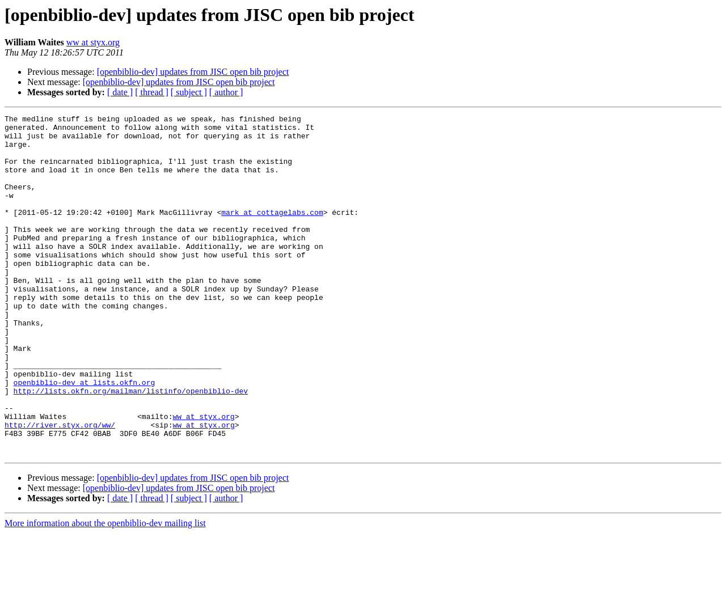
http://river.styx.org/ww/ (60, 488)
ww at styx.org (93, 42)
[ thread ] (151, 92)
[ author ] (226, 92)
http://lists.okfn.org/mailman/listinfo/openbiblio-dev (131, 447)
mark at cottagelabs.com (272, 232)
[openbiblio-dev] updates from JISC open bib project (193, 72)
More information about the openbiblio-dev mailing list (105, 591)
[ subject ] (189, 92)
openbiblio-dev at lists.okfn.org (84, 436)
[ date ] (120, 92)
